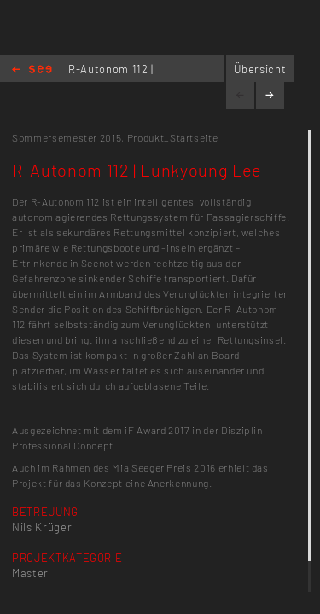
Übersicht (260, 69)
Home (32, 70)
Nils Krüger (42, 527)
